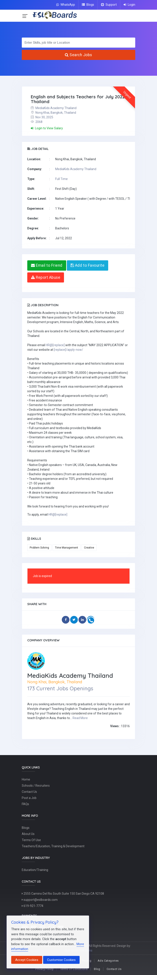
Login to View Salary (47, 128)
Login (129, 4)
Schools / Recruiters (36, 785)
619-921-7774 (32, 906)
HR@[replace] (55, 345)
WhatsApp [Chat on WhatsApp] (65, 4)
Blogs (88, 4)
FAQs (25, 804)
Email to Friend (46, 265)
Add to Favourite (87, 265)
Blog (97, 969)
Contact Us (29, 791)
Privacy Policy (44, 969)
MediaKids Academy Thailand (54, 108)
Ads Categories (108, 960)
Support (109, 4)
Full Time (61, 179)
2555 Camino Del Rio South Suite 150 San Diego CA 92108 (63, 893)
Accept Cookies (26, 960)
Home (26, 779)
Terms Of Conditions (74, 969)
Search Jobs (78, 55)
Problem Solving (39, 547)
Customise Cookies (61, 960)
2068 (36, 122)
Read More (80, 718)
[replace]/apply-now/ (68, 349)
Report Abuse (45, 277)
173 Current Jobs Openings (60, 688)
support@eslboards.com (40, 899)
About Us (28, 834)
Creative (89, 547)
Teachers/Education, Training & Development (53, 846)
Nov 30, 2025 (42, 117)
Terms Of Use (31, 840)
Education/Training (35, 870)
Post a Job (29, 798)
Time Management (66, 547)
